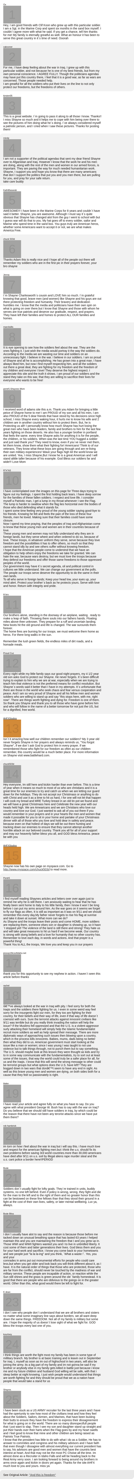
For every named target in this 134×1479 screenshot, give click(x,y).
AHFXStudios (10, 718)
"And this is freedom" (42, 1475)
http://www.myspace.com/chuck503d (26, 869)
